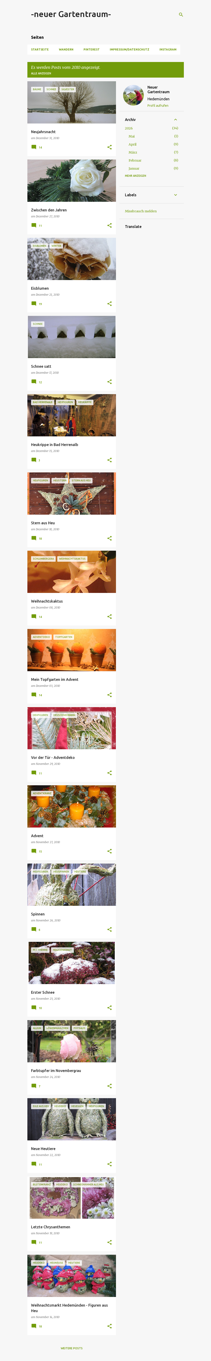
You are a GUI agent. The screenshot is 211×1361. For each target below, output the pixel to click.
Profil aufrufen (157, 105)
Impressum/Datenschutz (129, 49)
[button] (109, 147)
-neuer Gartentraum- (71, 14)
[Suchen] (181, 14)
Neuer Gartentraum (158, 89)
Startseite (40, 49)
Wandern (66, 49)
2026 (129, 128)
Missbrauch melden (141, 211)
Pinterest (92, 49)
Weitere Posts (72, 1348)
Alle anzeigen (41, 73)
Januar (134, 168)
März (133, 152)
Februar (135, 160)
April (132, 144)
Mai (132, 136)
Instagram (167, 49)
